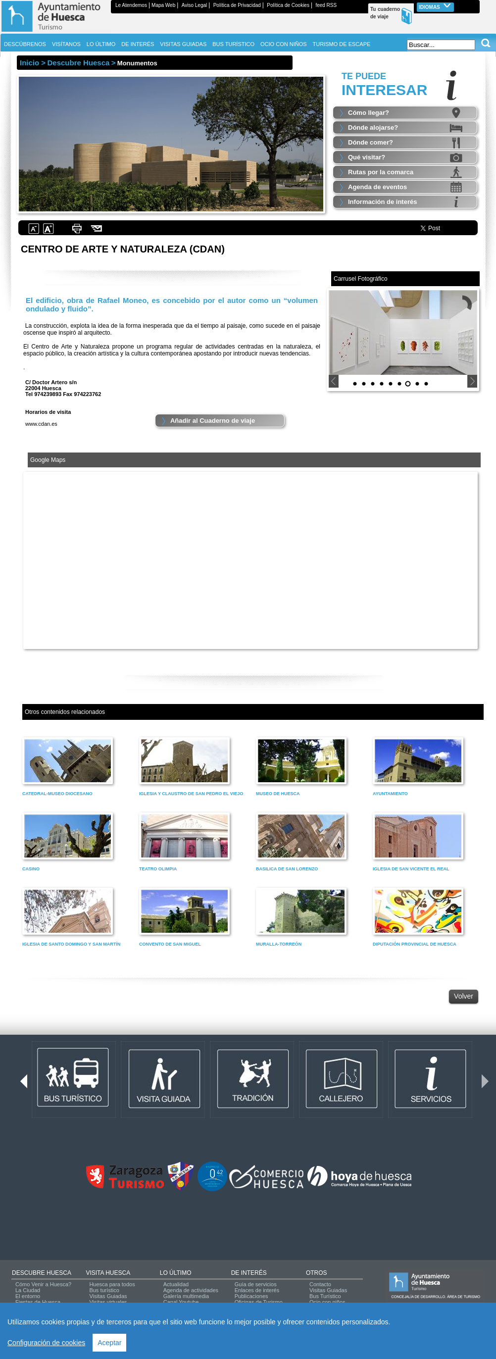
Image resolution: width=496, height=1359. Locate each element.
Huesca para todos (112, 1284)
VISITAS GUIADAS (183, 44)
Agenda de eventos (377, 187)
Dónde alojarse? (373, 127)
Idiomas (435, 6)
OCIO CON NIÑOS (283, 44)
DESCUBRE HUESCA (41, 1272)
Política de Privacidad (237, 5)
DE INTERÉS (249, 1272)
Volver (463, 996)
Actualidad (176, 1284)
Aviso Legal (194, 5)
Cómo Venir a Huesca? (43, 1284)
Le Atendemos (131, 5)
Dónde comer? (370, 142)
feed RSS (326, 5)
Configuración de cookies (46, 1343)
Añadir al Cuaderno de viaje (212, 420)
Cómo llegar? (368, 112)
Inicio (29, 62)
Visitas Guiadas (108, 1296)
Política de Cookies (288, 5)
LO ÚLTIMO (176, 1272)
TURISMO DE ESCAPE (342, 44)
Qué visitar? (366, 157)
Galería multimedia (186, 1296)
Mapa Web (163, 5)
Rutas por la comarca (380, 172)
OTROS (316, 1272)
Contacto (320, 1284)
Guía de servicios (256, 1284)
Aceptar (109, 1343)
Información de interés (382, 201)
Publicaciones (251, 1296)
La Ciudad (27, 1290)
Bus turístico (104, 1290)
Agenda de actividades (190, 1290)
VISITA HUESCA (108, 1272)
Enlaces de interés (257, 1290)
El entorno (27, 1296)
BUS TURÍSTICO (233, 44)
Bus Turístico (325, 1296)
